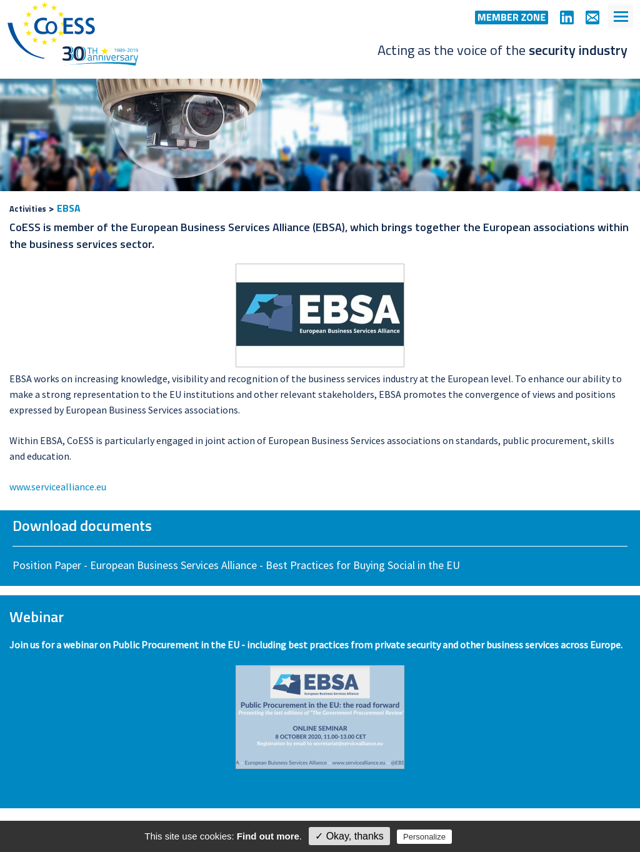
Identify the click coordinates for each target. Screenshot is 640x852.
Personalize (424, 836)
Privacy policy (481, 836)
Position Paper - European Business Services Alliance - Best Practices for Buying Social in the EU (236, 565)
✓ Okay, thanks (349, 836)
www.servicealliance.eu (57, 486)
